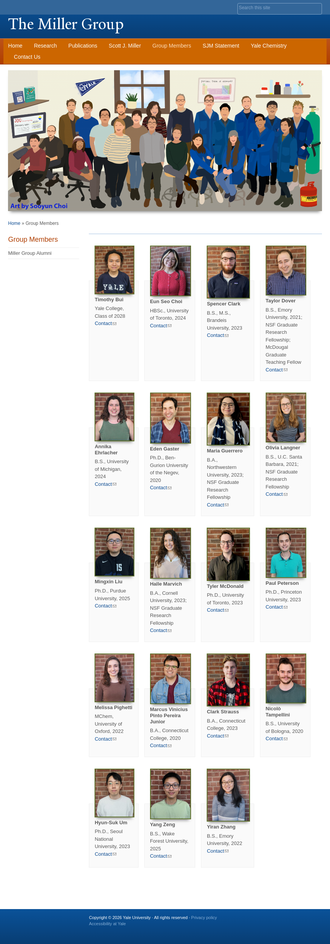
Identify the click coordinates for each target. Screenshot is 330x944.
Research (45, 46)
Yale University (29, 6)
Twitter (268, 920)
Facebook (255, 920)
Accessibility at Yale (107, 923)
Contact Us (27, 57)
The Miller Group (66, 24)
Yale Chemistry (269, 46)
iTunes (295, 920)
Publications (83, 46)
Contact (105, 323)
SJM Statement (221, 46)
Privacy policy (204, 917)
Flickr (282, 920)
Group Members (171, 46)
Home (15, 46)
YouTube (309, 920)
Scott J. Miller (125, 46)
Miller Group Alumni (29, 253)
